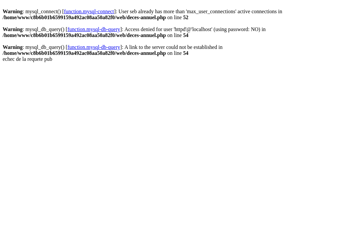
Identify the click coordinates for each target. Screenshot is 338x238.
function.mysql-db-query (93, 29)
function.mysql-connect (89, 11)
